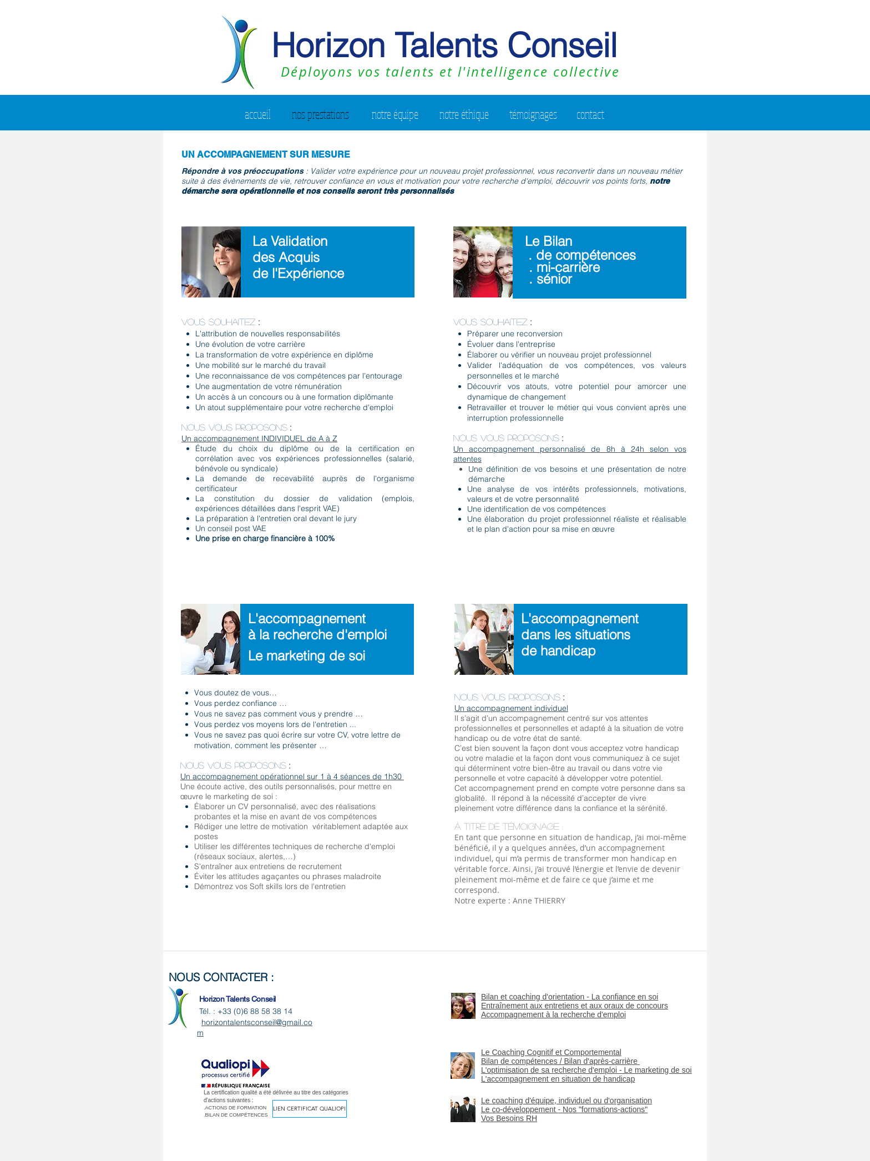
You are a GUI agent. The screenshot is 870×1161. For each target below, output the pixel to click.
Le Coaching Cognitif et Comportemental (551, 1052)
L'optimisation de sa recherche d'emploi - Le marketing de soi (586, 1070)
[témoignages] (533, 113)
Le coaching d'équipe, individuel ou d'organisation (566, 1100)
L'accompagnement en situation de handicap (558, 1078)
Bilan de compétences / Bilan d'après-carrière (560, 1061)
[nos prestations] (320, 113)
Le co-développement (519, 1109)
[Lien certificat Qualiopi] (309, 1109)
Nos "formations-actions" (605, 1109)
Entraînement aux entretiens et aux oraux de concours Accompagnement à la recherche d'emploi (574, 1010)
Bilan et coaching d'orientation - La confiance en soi (569, 996)
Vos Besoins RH (509, 1118)
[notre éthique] (464, 113)
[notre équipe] (394, 113)
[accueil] (258, 113)
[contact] (590, 113)
